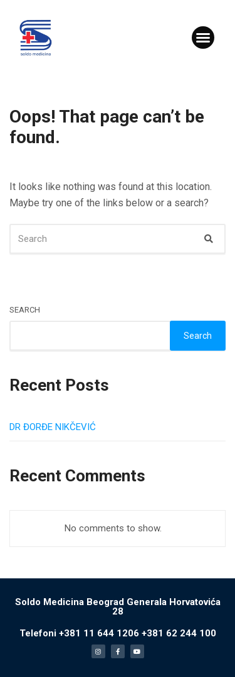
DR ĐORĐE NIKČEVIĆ (52, 427)
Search (24, 309)
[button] (203, 37)
